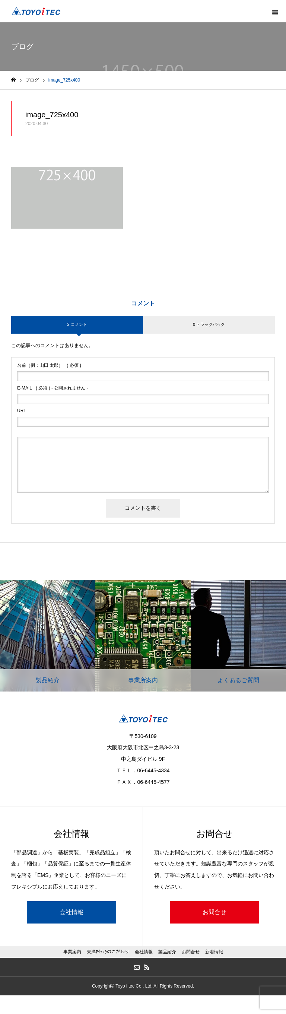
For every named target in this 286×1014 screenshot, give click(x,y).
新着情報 (214, 951)
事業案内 (72, 951)
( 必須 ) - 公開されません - (52, 388)
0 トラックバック (209, 324)
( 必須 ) (49, 365)
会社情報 (71, 912)
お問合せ (214, 912)
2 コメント (77, 324)
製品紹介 (167, 951)
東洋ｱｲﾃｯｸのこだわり (108, 951)
